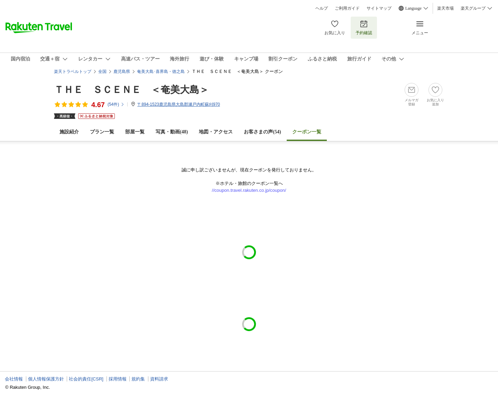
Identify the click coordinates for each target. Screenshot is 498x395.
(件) (116, 104)
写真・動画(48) (172, 131)
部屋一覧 (135, 131)
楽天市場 (445, 8)
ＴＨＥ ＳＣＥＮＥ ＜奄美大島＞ (131, 89)
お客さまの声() (262, 131)
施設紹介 (69, 131)
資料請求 (159, 379)
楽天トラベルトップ (72, 71)
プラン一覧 (102, 131)
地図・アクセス (216, 131)
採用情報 (118, 379)
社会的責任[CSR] (86, 379)
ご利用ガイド (347, 8)
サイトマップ (379, 8)
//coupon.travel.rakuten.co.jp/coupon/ (249, 190)
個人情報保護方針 (46, 379)
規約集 (138, 379)
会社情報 (14, 379)
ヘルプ (321, 8)
